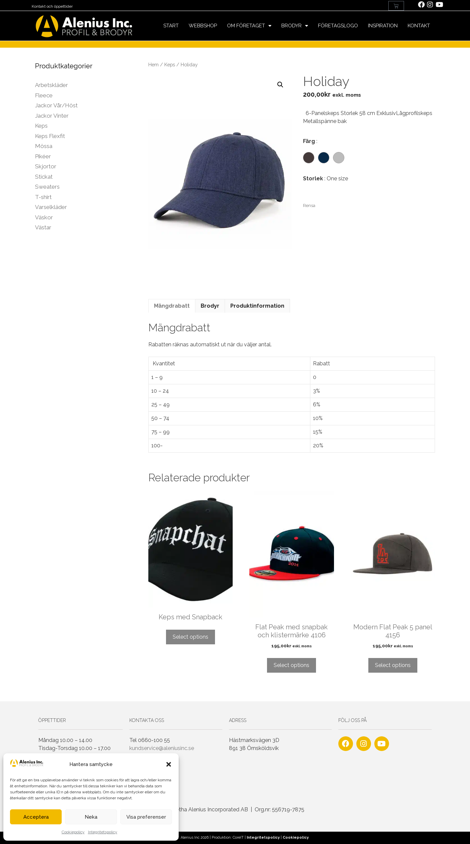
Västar (43, 227)
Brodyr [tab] (210, 306)
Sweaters (47, 186)
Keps (169, 64)
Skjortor (45, 166)
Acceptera (36, 817)
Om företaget (249, 26)
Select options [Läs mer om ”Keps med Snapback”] (190, 637)
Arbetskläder (51, 85)
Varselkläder (51, 207)
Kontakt (419, 26)
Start (171, 26)
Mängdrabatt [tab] (172, 306)
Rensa (309, 205)
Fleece (44, 95)
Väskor (44, 217)
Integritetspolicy (102, 832)
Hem (153, 64)
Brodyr (294, 26)
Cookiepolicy (73, 832)
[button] (168, 764)
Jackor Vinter (52, 115)
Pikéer (43, 156)
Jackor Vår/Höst (56, 105)
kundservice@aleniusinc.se (161, 748)
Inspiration (383, 26)
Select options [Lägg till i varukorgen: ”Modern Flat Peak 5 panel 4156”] (393, 665)
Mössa (43, 146)
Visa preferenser (146, 817)
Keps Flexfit (50, 136)
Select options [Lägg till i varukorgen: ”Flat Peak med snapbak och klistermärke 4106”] (291, 665)
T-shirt (43, 197)
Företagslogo (338, 26)
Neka (91, 817)
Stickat (44, 176)
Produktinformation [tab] (257, 306)
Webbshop (203, 26)
